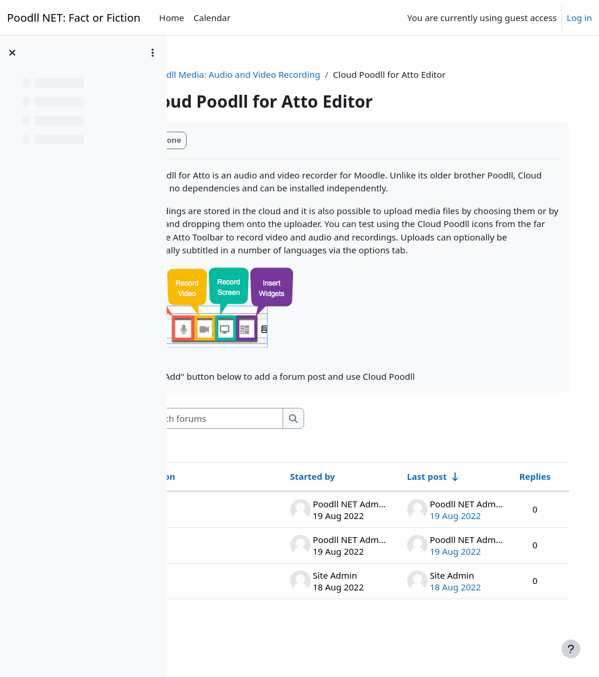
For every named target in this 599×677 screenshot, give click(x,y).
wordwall (222, 607)
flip (210, 571)
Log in (579, 17)
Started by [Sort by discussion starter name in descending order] (300, 502)
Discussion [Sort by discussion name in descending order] (227, 502)
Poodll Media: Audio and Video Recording (310, 74)
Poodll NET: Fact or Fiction (73, 17)
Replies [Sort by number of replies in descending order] (523, 502)
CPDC (201, 74)
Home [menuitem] (171, 17)
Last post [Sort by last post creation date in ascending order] (415, 502)
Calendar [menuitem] (212, 17)
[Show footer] (571, 649)
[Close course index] (12, 52)
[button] (203, 445)
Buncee (219, 535)
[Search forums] (286, 445)
